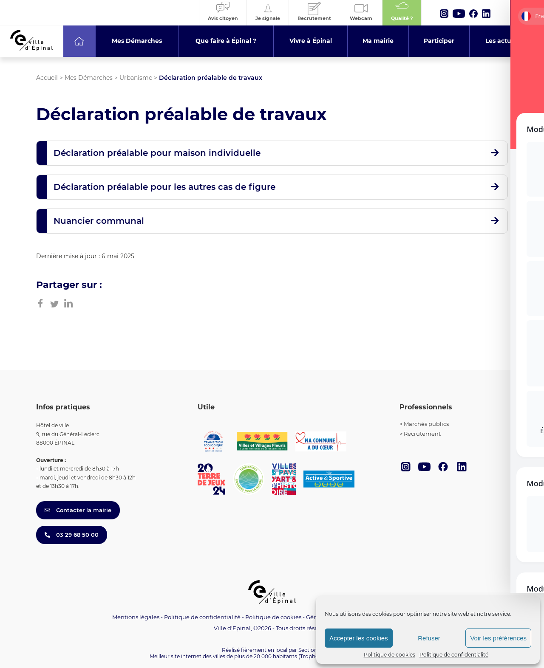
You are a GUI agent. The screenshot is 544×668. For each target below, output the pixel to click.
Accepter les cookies (358, 638)
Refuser (429, 638)
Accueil (47, 78)
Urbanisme (135, 78)
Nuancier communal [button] (99, 221)
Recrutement (422, 433)
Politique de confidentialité (453, 654)
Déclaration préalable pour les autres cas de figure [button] (164, 187)
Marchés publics (426, 423)
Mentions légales (135, 617)
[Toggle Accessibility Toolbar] (524, 576)
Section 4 (310, 650)
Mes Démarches (89, 78)
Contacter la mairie (78, 510)
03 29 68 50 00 (72, 534)
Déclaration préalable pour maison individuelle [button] (157, 153)
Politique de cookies (389, 654)
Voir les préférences (498, 638)
